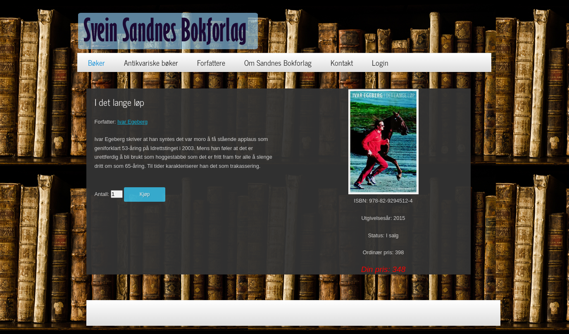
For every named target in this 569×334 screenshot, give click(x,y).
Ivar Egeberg (132, 122)
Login (380, 62)
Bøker (96, 62)
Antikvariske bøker (151, 62)
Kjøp (145, 194)
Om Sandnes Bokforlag (278, 62)
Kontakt (342, 62)
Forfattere (211, 62)
